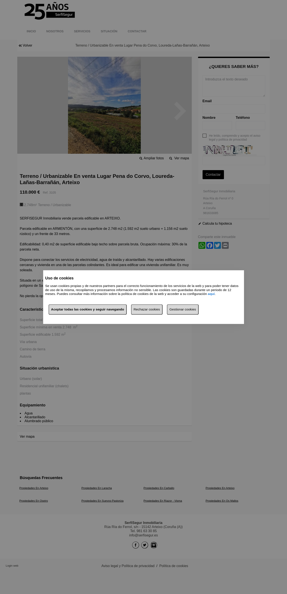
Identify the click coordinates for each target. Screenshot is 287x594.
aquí (211, 294)
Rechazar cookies (146, 309)
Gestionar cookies (182, 309)
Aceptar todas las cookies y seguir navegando (87, 309)
